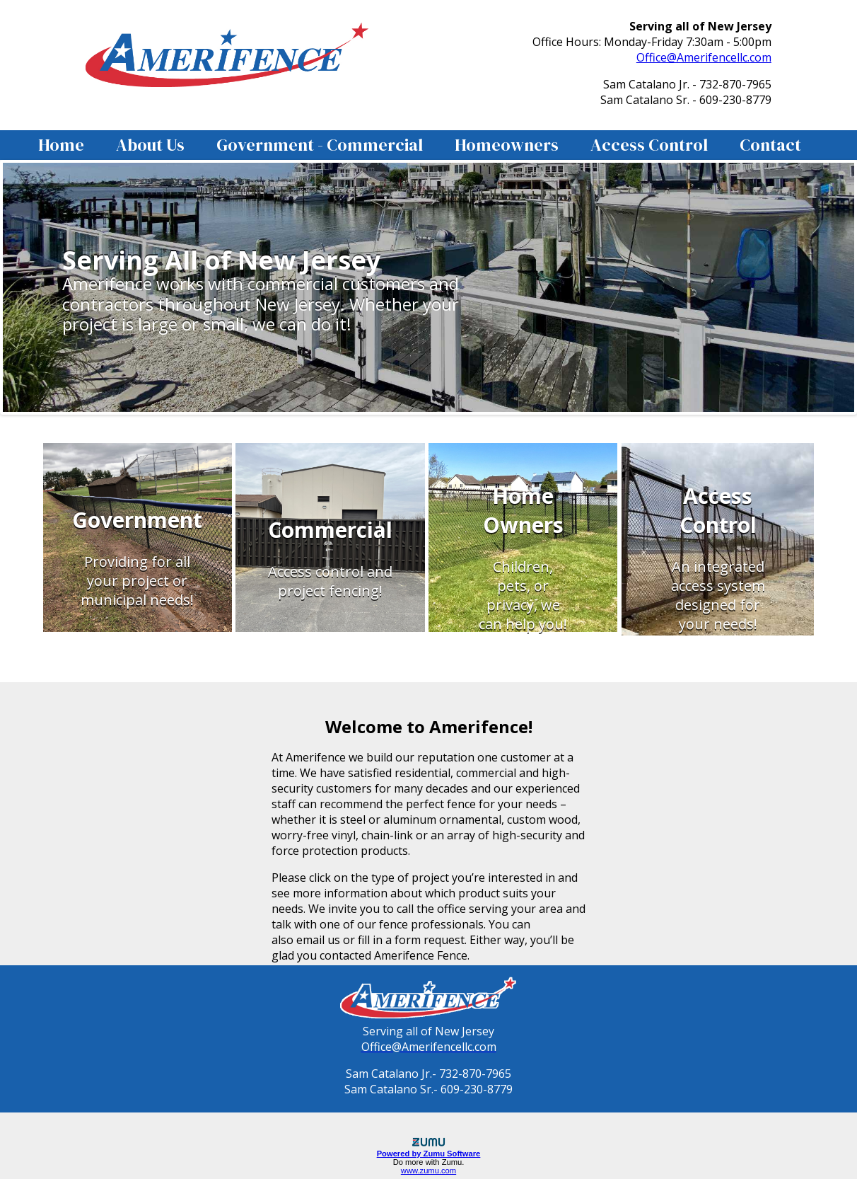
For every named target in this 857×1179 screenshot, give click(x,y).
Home (61, 144)
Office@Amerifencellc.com (703, 57)
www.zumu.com (428, 1170)
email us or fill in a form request (380, 940)
